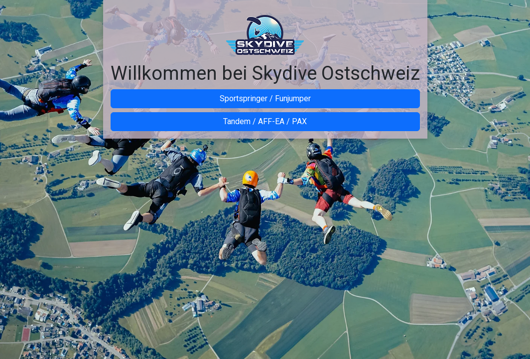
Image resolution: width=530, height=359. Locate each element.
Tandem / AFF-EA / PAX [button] (265, 121)
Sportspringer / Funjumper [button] (265, 98)
